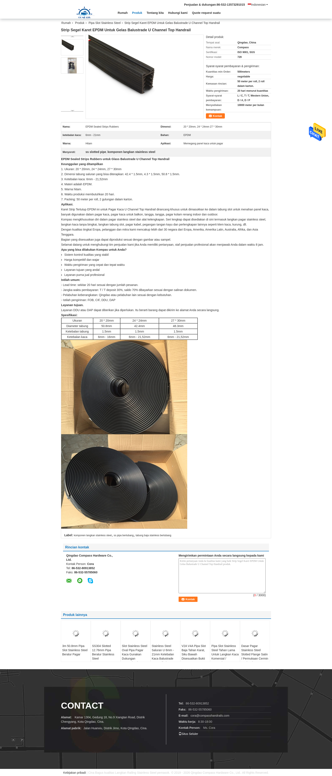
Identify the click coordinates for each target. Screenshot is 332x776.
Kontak (217, 115)
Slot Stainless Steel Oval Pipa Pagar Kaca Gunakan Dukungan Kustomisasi (134, 654)
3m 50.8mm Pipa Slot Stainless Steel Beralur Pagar (75, 650)
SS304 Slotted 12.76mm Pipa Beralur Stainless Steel (103, 652)
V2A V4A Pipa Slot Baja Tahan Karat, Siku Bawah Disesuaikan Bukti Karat (194, 654)
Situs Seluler (188, 734)
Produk (137, 12)
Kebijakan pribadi (74, 772)
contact (82, 706)
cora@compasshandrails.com (210, 715)
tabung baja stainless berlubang (153, 535)
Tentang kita (155, 12)
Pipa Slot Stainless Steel (105, 22)
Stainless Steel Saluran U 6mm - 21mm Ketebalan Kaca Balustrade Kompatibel (163, 654)
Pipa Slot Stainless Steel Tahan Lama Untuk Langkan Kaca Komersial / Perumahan (225, 654)
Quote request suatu (206, 12)
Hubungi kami (178, 12)
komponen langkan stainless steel (93, 535)
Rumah (123, 12)
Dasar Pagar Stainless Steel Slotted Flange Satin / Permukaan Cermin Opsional (254, 654)
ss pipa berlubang (124, 535)
